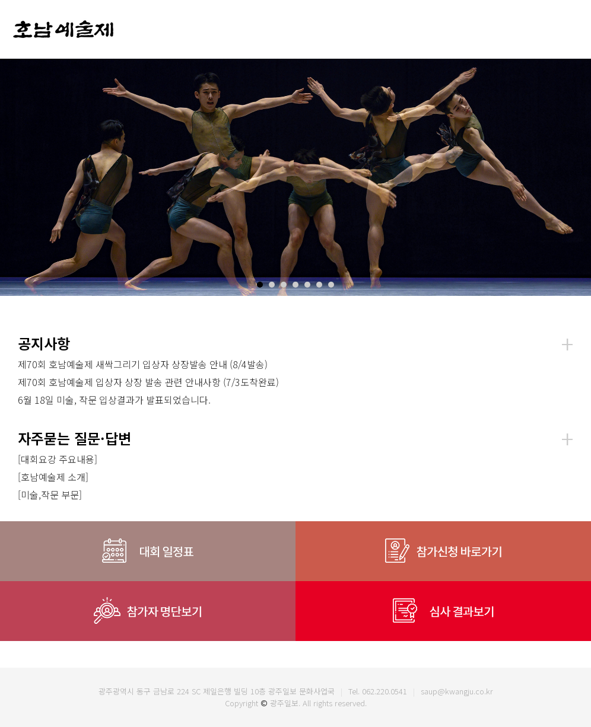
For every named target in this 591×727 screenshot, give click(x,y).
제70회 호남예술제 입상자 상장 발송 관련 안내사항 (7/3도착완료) (148, 382)
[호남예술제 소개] (53, 477)
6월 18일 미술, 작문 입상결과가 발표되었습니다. (114, 400)
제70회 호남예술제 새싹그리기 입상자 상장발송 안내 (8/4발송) (143, 364)
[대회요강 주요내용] (57, 459)
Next (575, 177)
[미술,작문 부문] (50, 494)
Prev (15, 177)
